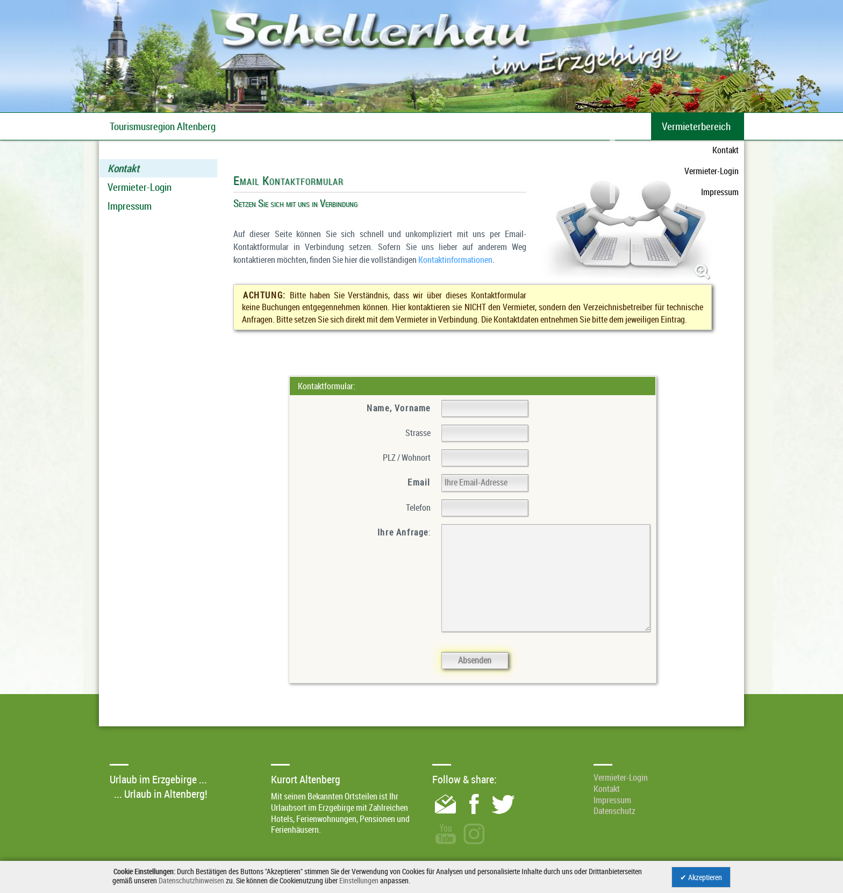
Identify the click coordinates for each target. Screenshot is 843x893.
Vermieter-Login (140, 187)
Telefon (418, 507)
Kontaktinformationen (455, 260)
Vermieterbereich (696, 126)
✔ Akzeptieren (701, 877)
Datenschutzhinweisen (191, 880)
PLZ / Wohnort (407, 457)
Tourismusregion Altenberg (163, 126)
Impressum (130, 206)
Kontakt (123, 168)
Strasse (418, 433)
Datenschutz (614, 811)
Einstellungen (358, 880)
